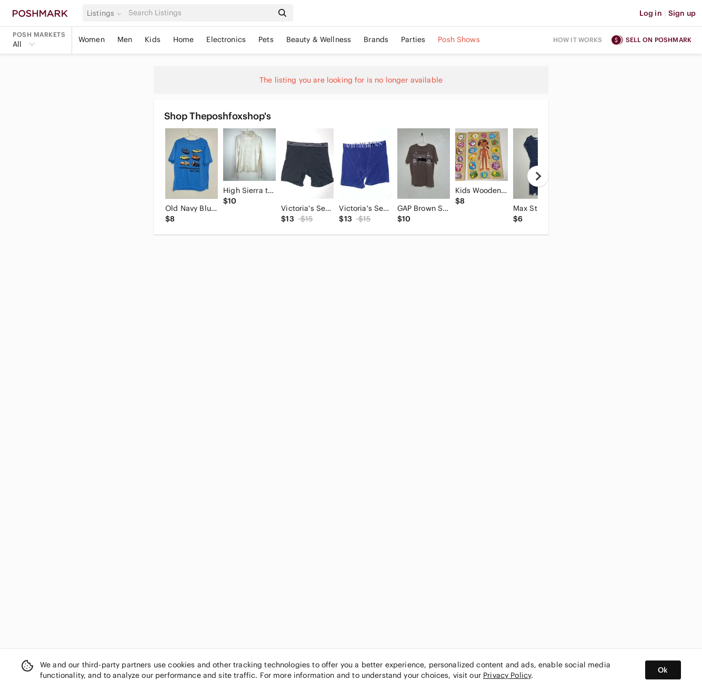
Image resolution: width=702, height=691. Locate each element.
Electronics (226, 39)
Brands (376, 39)
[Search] (199, 13)
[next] (537, 176)
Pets (266, 39)
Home (183, 39)
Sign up (682, 13)
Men (124, 39)
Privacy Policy (507, 675)
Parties (413, 39)
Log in (650, 13)
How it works (578, 40)
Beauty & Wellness (319, 39)
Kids (153, 39)
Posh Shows (459, 39)
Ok (663, 670)
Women (91, 39)
